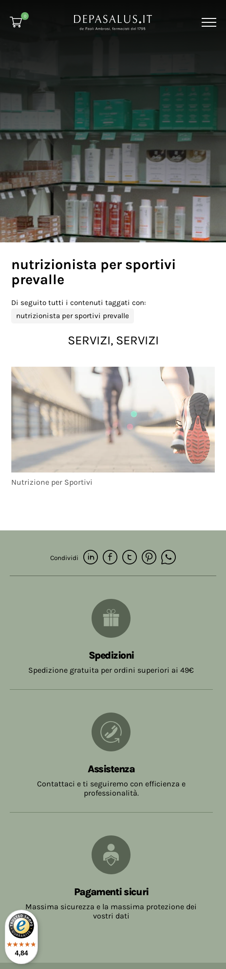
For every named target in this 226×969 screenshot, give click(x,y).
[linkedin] (90, 558)
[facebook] (110, 558)
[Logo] (113, 21)
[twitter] (129, 558)
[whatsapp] (168, 558)
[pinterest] (149, 558)
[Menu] (207, 22)
